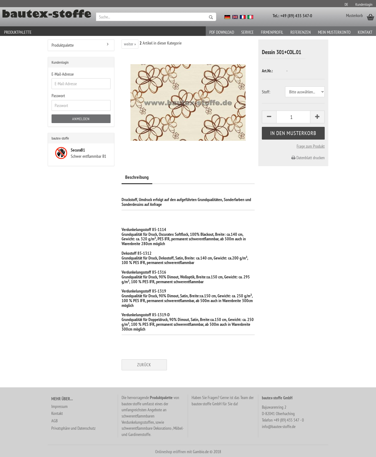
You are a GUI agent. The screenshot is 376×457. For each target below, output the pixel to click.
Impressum (59, 406)
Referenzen (300, 32)
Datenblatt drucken (308, 157)
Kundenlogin (363, 4)
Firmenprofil (272, 32)
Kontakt (365, 32)
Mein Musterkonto (334, 32)
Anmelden (81, 118)
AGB (54, 420)
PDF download (221, 32)
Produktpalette (18, 32)
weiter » (130, 44)
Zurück (144, 364)
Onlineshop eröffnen (170, 451)
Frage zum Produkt (311, 146)
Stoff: (266, 92)
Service (247, 32)
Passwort (58, 95)
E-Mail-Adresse (63, 74)
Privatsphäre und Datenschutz (73, 428)
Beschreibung (137, 177)
